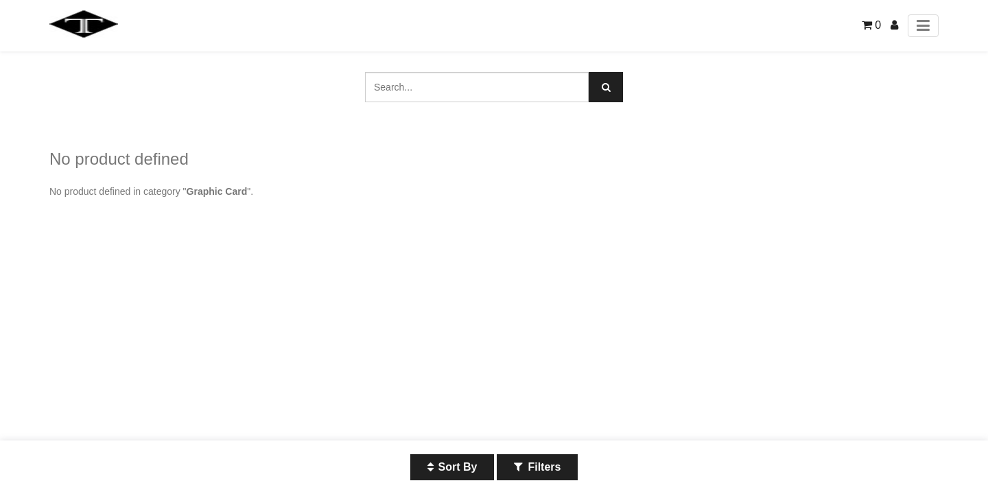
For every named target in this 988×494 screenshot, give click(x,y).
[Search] (606, 87)
